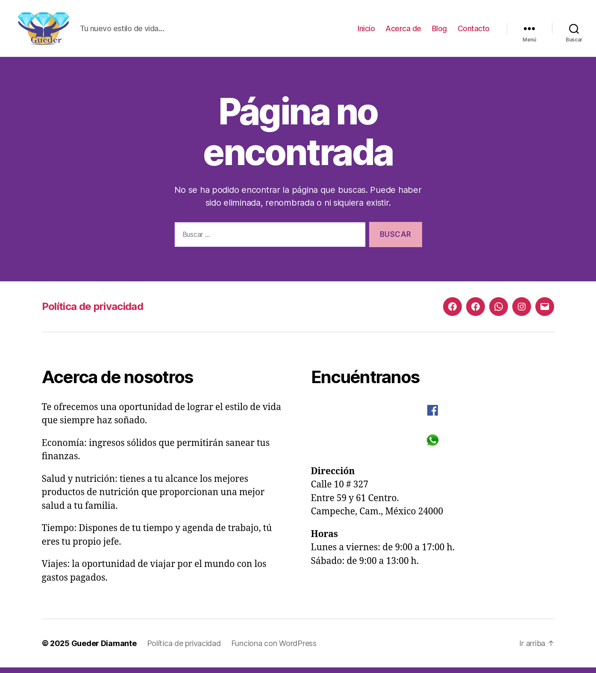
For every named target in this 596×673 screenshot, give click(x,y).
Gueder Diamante (104, 648)
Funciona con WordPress (274, 648)
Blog (439, 31)
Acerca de (403, 31)
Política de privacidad (92, 312)
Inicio (366, 31)
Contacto (474, 31)
